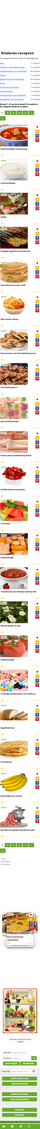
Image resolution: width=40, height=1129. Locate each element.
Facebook (19, 1110)
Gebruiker (7, 1052)
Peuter (2, 83)
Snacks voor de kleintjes (9, 87)
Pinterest (19, 1115)
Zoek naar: (6, 1071)
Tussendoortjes (6, 91)
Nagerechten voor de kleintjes (12, 79)
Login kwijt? (11, 1063)
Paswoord (7, 1058)
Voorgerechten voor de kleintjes (13, 95)
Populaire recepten (19, 1099)
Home (3, 859)
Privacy (31, 1122)
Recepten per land (19, 1094)
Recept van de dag (19, 1078)
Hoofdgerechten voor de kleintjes (13, 71)
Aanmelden (28, 1063)
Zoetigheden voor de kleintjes (12, 99)
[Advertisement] (20, 28)
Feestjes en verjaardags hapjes (12, 67)
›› (2, 118)
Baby (2, 63)
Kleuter (3, 75)
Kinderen (6, 864)
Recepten (7, 861)
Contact (25, 1122)
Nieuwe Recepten (20, 1084)
